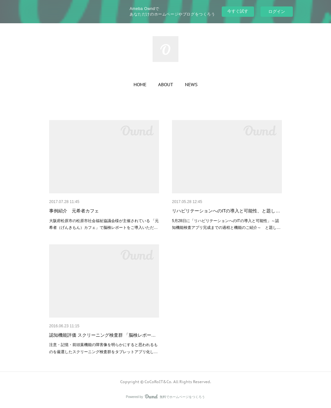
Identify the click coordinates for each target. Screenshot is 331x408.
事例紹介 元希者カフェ (74, 210)
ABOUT (165, 84)
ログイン (276, 11)
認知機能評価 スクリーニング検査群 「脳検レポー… (102, 335)
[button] (139, 84)
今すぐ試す (237, 11)
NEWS (191, 84)
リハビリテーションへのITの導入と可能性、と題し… (226, 210)
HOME (139, 84)
